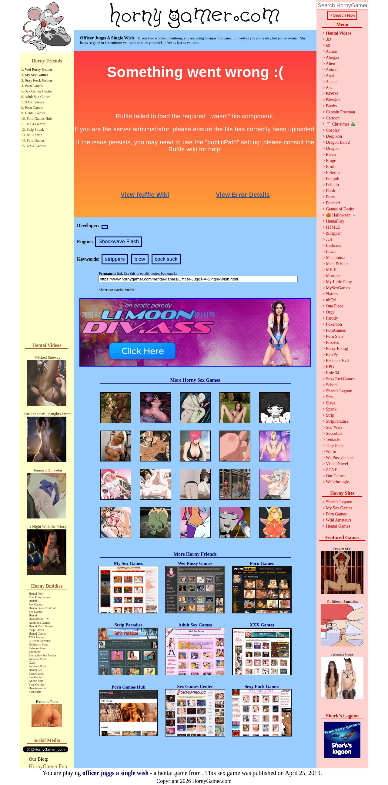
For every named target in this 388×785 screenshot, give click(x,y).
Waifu (331, 451)
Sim (329, 397)
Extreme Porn (37, 648)
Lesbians (333, 245)
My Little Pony (339, 282)
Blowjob (333, 100)
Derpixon (334, 136)
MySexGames (338, 288)
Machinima (335, 257)
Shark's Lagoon (339, 391)
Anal (330, 75)
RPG (330, 366)
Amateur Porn (37, 659)
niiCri (331, 300)
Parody (332, 318)
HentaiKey (335, 221)
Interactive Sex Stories (42, 655)
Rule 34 (332, 373)
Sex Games (35, 604)
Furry (330, 197)
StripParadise (337, 421)
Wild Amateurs (339, 520)
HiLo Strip (34, 135)
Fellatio (332, 185)
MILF (331, 269)
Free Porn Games (39, 597)
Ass (329, 88)
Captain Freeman (340, 112)
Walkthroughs (338, 482)
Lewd (331, 251)
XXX (32, 662)
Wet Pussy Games (38, 69)
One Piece (334, 306)
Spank (331, 409)
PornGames (336, 330)
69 (328, 45)
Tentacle (333, 439)
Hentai (33, 600)
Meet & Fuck (337, 263)
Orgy (330, 312)
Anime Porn (36, 681)
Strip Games (36, 630)
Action (331, 51)
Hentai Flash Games (41, 626)
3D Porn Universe (40, 640)
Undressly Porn (38, 644)
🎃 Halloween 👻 (341, 215)
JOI (329, 239)
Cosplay (333, 130)
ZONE (331, 470)
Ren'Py (332, 354)
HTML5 (333, 227)
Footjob (332, 178)
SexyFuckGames (340, 379)
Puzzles (332, 342)
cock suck (166, 259)
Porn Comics (37, 684)
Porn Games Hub (39, 118)
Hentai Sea (35, 670)
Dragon (332, 148)
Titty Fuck (334, 445)
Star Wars (334, 427)
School (332, 385)
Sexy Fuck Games (38, 80)
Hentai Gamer (35, 113)
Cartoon (333, 118)
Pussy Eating (337, 348)
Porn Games (34, 86)
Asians (331, 81)
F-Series (333, 172)
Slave (330, 403)
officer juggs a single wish (115, 773)
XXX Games (34, 102)
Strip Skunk (35, 129)
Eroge (331, 160)
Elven (331, 154)
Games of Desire (340, 209)
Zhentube (34, 651)
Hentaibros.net (38, 688)
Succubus (334, 433)
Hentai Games (37, 633)
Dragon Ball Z (338, 142)
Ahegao (332, 57)
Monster (333, 275)
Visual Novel (337, 463)
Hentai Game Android (42, 608)
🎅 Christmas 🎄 (341, 124)
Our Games (335, 476)
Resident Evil (337, 360)
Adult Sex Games (37, 97)
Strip (330, 415)
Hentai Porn (36, 593)
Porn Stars (35, 691)
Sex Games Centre (38, 91)
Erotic (331, 166)
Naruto (332, 294)
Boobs (331, 106)
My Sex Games (36, 75)
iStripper (333, 233)
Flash (330, 191)
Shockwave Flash (119, 241)
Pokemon (334, 324)
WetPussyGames (340, 457)
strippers (115, 259)
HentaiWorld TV (39, 619)
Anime (331, 69)
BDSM (332, 94)
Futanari (333, 203)
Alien (330, 63)
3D (328, 39)
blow (140, 259)
